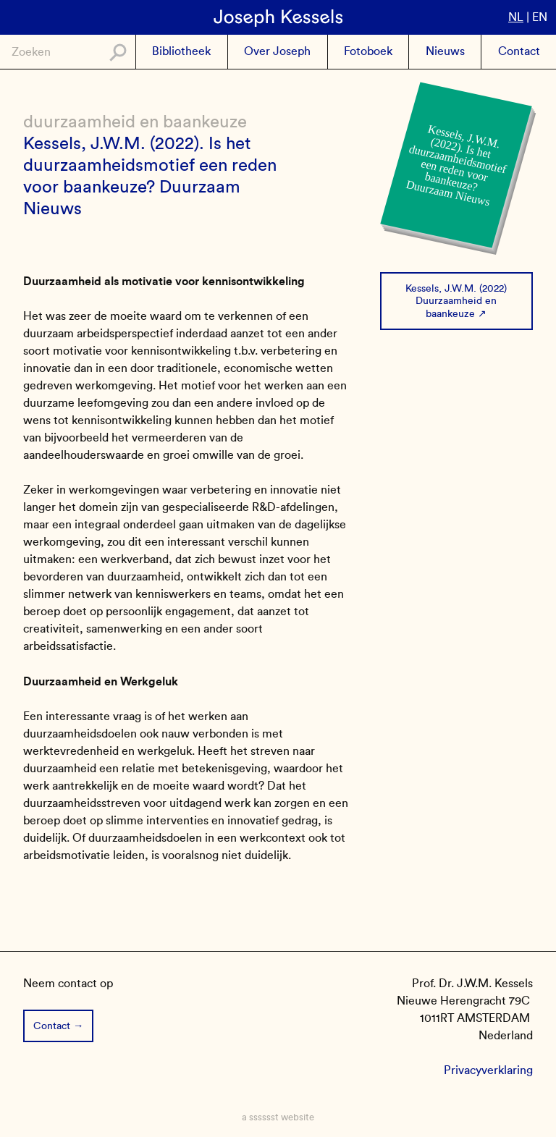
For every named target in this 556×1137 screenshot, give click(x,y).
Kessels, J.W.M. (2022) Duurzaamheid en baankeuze (456, 301)
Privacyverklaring (488, 1070)
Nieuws (445, 51)
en (539, 17)
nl (515, 17)
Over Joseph (277, 51)
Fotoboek (368, 51)
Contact (519, 51)
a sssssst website (278, 1117)
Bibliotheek (181, 51)
